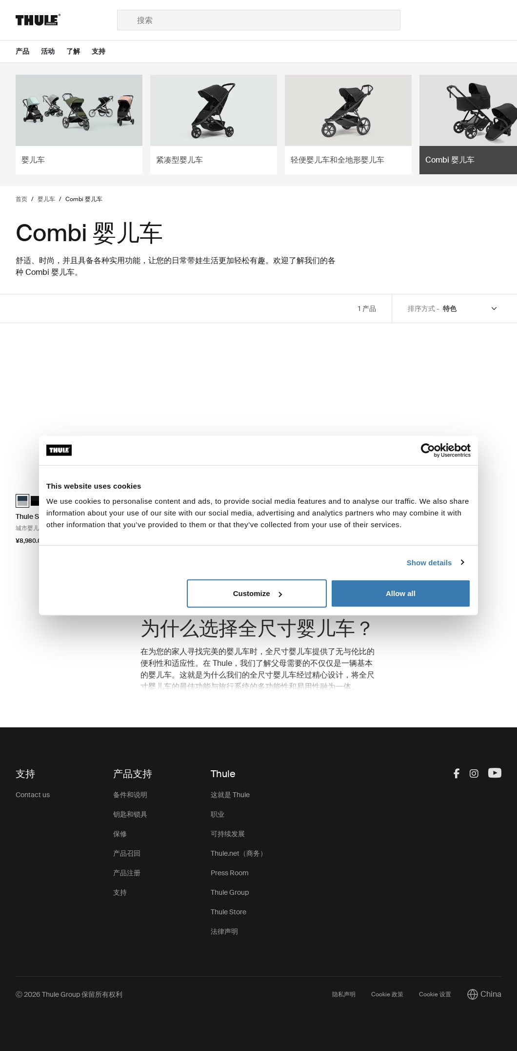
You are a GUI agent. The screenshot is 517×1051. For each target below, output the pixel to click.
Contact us (33, 794)
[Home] (66, 20)
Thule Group (230, 892)
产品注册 (126, 872)
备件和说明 (130, 794)
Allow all (401, 593)
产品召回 (126, 853)
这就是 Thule (230, 794)
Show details (429, 562)
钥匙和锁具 (130, 814)
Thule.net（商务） (239, 853)
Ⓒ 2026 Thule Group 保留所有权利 (69, 994)
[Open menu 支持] (104, 51)
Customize (257, 593)
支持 (120, 892)
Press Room (230, 872)
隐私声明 (344, 994)
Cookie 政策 (387, 994)
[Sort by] (470, 309)
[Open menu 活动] (53, 51)
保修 (120, 833)
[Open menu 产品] (28, 51)
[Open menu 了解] (79, 51)
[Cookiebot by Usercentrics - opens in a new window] (428, 450)
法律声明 (224, 931)
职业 (217, 814)
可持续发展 (228, 833)
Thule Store (228, 911)
